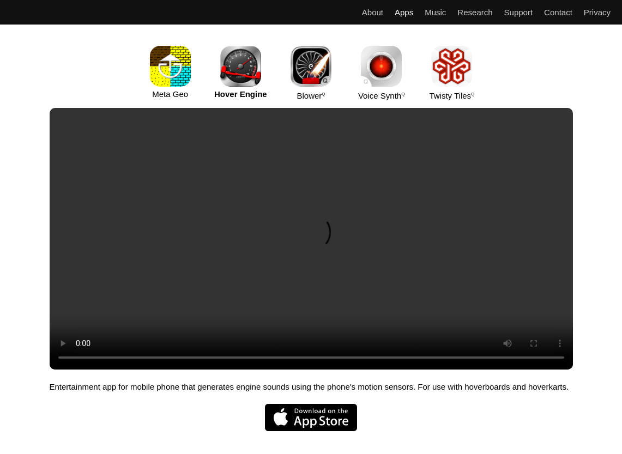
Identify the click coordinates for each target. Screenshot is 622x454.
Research (474, 12)
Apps (404, 12)
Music (435, 12)
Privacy (597, 12)
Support (518, 12)
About (372, 12)
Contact (558, 12)
